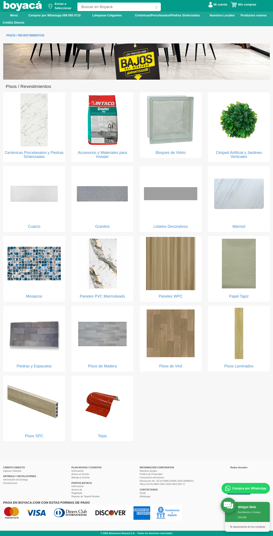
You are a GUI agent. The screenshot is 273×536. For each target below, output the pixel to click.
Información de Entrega (15, 479)
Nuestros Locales (222, 15)
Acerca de (76, 489)
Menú (11, 15)
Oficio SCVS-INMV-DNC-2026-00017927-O (162, 484)
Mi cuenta (217, 4)
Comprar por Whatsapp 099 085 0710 (54, 15)
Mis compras (243, 4)
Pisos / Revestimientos (25, 35)
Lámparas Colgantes (107, 15)
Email (143, 493)
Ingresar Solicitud (12, 471)
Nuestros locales (148, 471)
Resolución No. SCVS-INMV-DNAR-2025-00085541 (167, 481)
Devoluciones (10, 483)
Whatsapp (145, 496)
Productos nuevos (254, 15)
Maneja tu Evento (80, 477)
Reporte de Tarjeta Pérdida (85, 496)
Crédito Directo (13, 22)
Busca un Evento (80, 474)
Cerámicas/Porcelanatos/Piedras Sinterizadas (167, 15)
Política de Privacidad (151, 474)
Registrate (76, 493)
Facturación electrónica (152, 477)
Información (77, 471)
